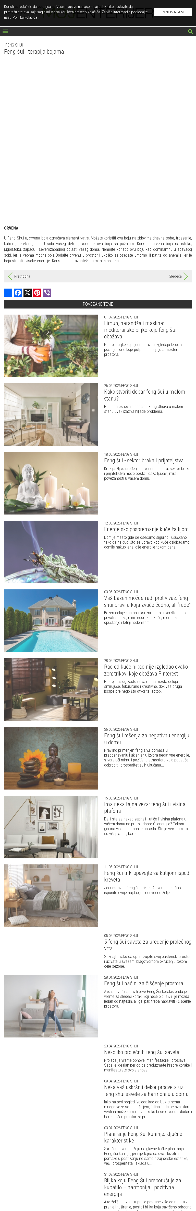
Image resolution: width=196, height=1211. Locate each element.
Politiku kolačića (25, 17)
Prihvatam (173, 12)
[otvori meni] (5, 32)
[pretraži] (191, 32)
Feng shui (14, 45)
